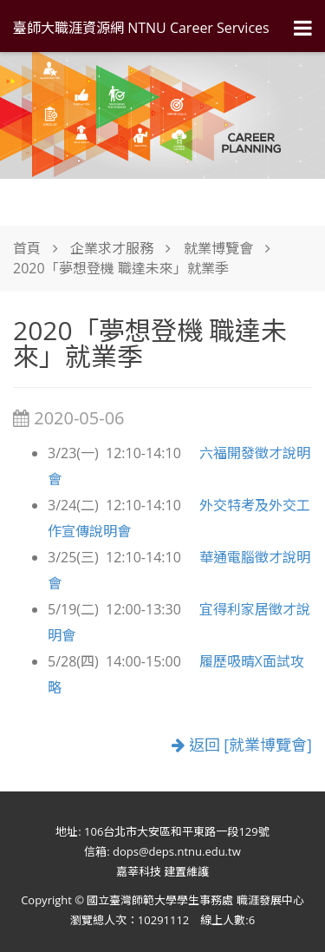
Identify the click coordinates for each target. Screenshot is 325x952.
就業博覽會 (218, 248)
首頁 (27, 248)
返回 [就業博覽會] (242, 744)
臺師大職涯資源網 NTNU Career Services (141, 27)
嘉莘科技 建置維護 (162, 871)
